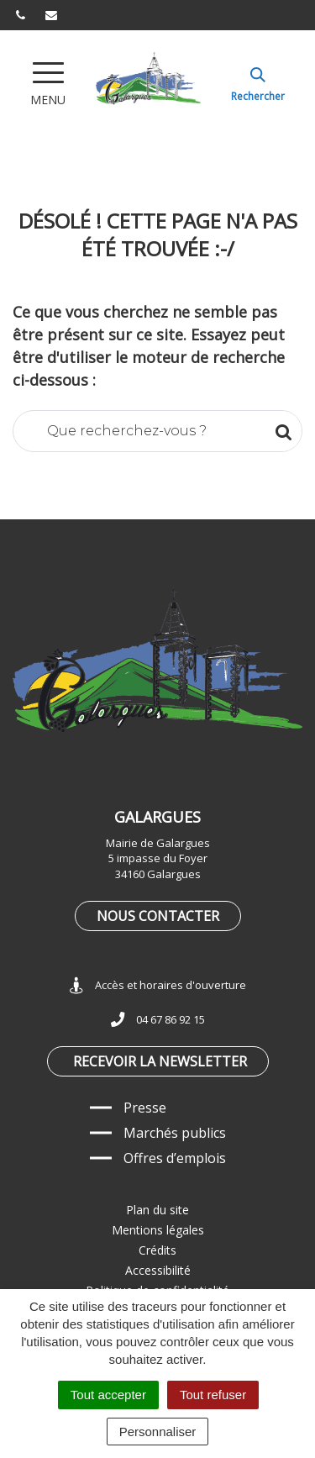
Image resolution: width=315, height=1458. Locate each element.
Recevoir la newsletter (160, 1061)
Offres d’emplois (174, 1158)
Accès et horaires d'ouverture (158, 985)
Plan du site (157, 1210)
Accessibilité (158, 1270)
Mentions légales (158, 1230)
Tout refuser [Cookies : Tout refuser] (213, 1394)
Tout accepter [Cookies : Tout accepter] (108, 1394)
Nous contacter (158, 916)
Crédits (157, 1250)
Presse (144, 1107)
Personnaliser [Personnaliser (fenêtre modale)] (158, 1431)
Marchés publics (174, 1133)
